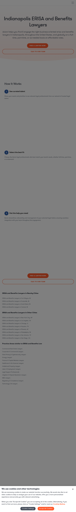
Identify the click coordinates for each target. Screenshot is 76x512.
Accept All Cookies (45, 508)
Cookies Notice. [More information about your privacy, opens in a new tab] (59, 504)
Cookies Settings (28, 508)
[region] (38, 499)
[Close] (73, 489)
